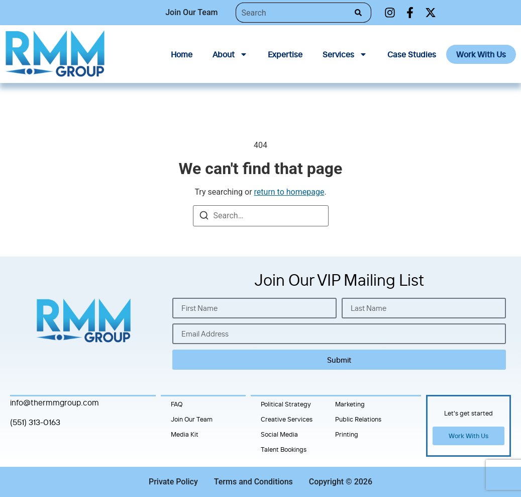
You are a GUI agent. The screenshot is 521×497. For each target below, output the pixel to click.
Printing (346, 434)
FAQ (176, 404)
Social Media (279, 434)
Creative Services (286, 419)
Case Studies (411, 54)
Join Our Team (192, 419)
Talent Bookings (283, 449)
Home (181, 54)
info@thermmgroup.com (54, 402)
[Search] (360, 13)
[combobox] (292, 13)
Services (345, 54)
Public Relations (358, 419)
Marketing (350, 404)
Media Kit (184, 434)
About (230, 54)
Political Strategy (286, 404)
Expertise (285, 54)
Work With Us (481, 54)
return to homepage (289, 192)
